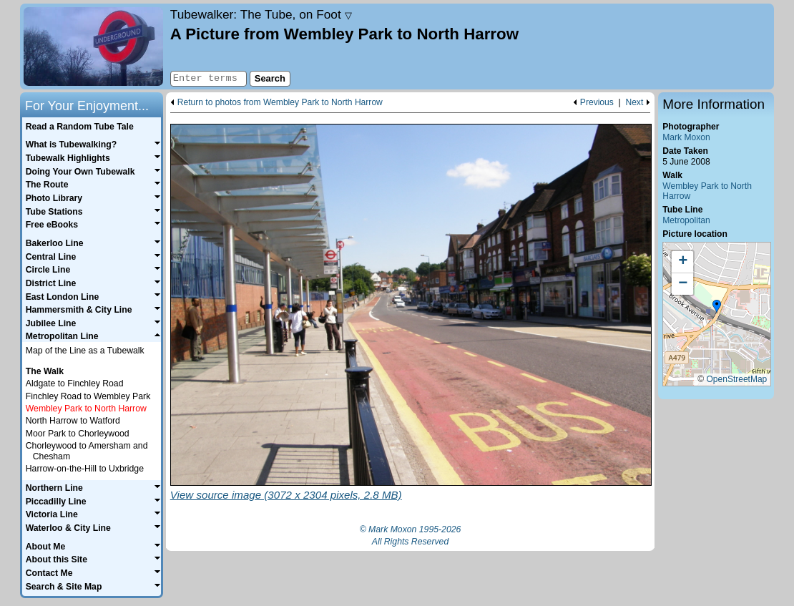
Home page (93, 46)
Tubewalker (261, 14)
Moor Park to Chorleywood (77, 434)
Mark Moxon (686, 137)
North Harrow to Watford (73, 421)
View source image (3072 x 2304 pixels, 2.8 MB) (286, 495)
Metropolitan (686, 220)
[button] (716, 307)
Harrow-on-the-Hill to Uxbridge (85, 469)
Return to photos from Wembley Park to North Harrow (280, 102)
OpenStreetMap (737, 379)
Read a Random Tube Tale (80, 127)
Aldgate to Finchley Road (75, 383)
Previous (597, 102)
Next (634, 102)
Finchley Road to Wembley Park (88, 396)
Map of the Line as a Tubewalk (85, 351)
